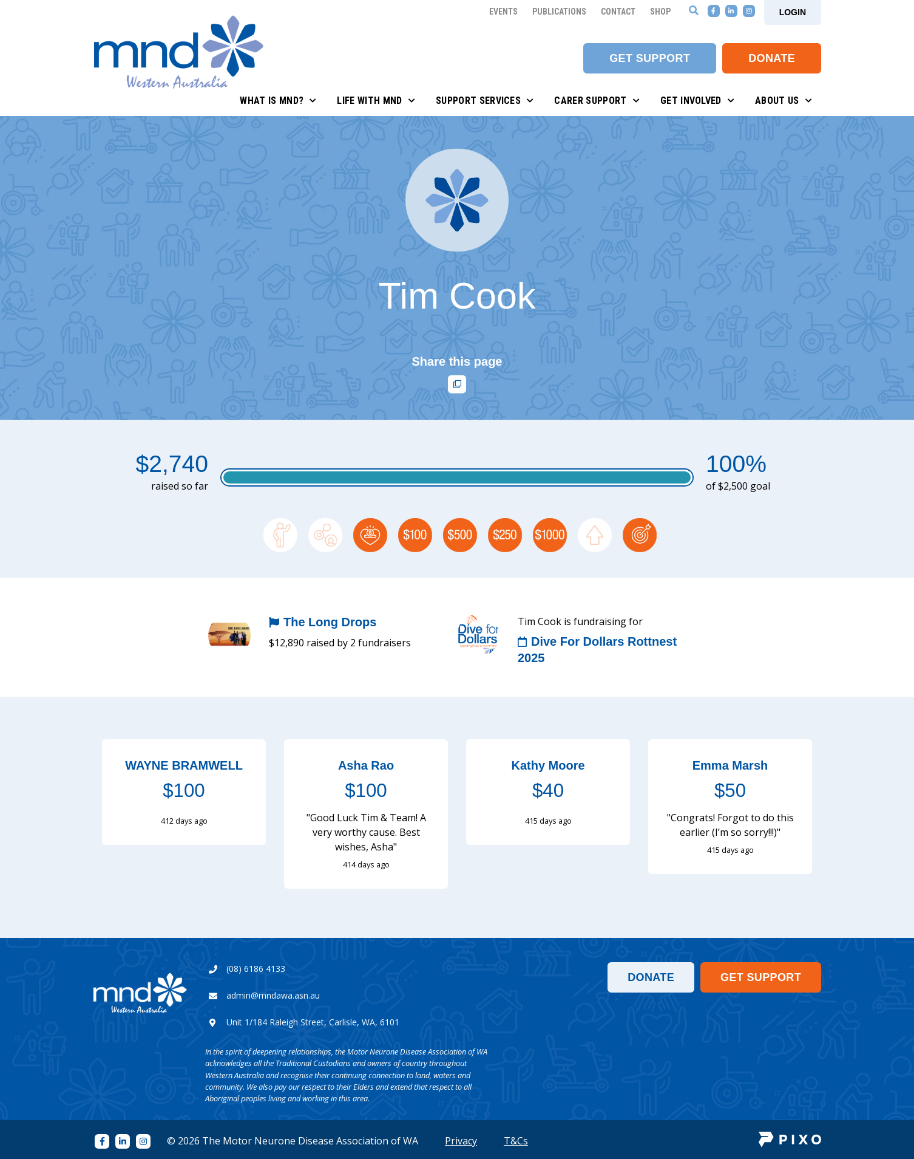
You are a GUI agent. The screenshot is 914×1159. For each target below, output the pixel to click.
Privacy (461, 1140)
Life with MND (376, 100)
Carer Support (597, 100)
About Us (783, 100)
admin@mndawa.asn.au (273, 995)
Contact (618, 11)
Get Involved (697, 100)
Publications (559, 11)
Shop (660, 11)
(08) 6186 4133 (255, 968)
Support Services (484, 100)
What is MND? (278, 100)
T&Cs (516, 1140)
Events (503, 11)
